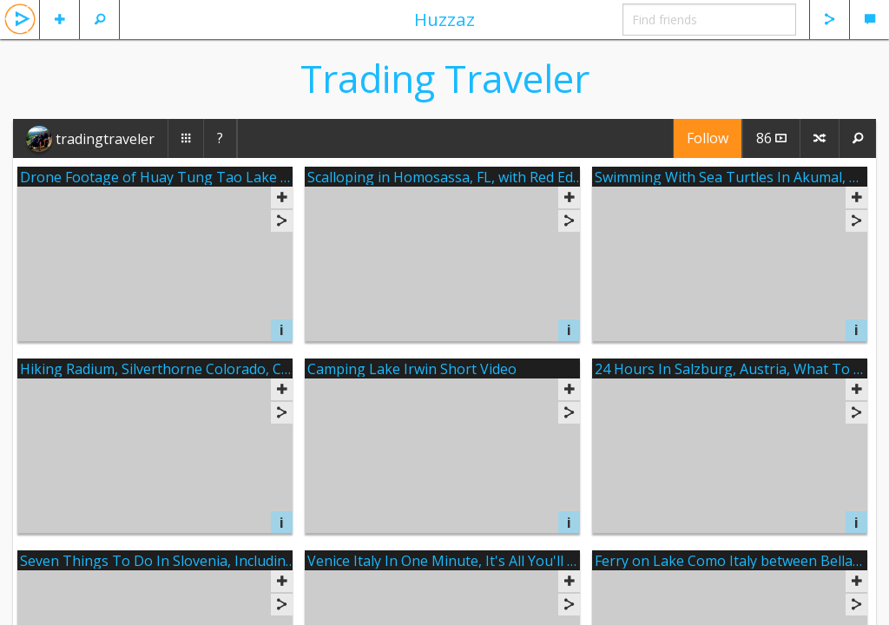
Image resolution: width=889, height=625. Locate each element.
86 (771, 138)
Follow (707, 138)
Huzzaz (444, 19)
